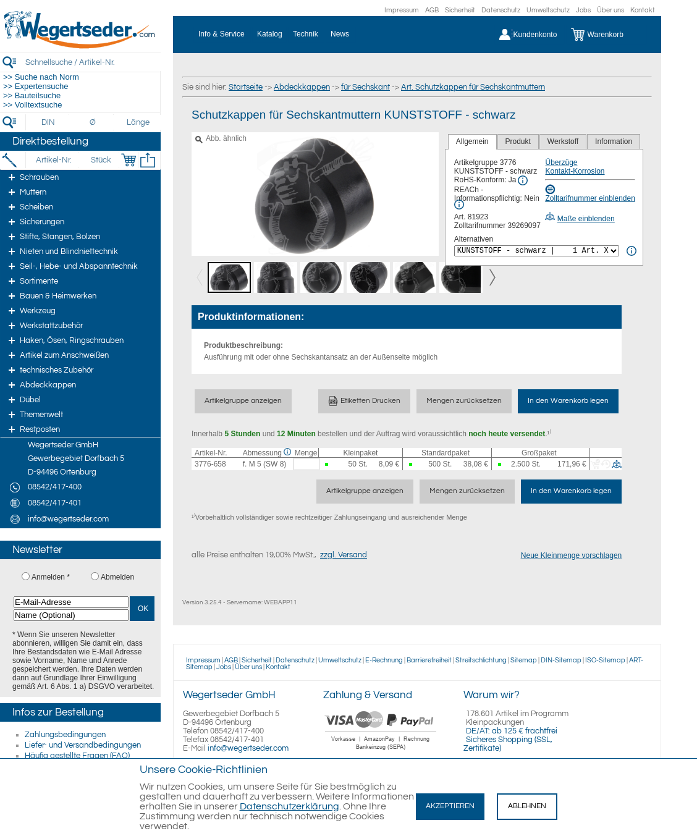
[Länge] (138, 122)
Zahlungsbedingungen (65, 734)
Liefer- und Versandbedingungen (83, 745)
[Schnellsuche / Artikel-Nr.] (92, 62)
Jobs (583, 10)
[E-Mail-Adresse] (71, 602)
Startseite (246, 87)
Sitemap (523, 660)
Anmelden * (51, 577)
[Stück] (100, 160)
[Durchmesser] (93, 122)
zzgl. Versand (343, 555)
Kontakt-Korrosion (574, 171)
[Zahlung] (381, 751)
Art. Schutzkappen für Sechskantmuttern (473, 87)
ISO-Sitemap (605, 660)
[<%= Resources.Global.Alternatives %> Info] (631, 251)
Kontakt (642, 10)
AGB (432, 10)
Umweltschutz (548, 10)
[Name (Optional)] (71, 615)
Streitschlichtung (481, 660)
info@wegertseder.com (248, 748)
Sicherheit (460, 10)
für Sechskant (365, 87)
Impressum (401, 10)
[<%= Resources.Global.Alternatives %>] (536, 250)
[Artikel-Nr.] (53, 160)
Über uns (610, 10)
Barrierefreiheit (429, 660)
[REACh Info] (459, 204)
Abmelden (117, 577)
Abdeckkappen (302, 87)
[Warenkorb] (606, 34)
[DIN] (48, 122)
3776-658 (210, 464)
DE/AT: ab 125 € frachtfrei (511, 731)
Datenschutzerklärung (289, 806)
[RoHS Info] (523, 180)
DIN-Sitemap (561, 660)
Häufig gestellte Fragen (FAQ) (77, 755)
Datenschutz (500, 10)
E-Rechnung (384, 660)
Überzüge (561, 162)
